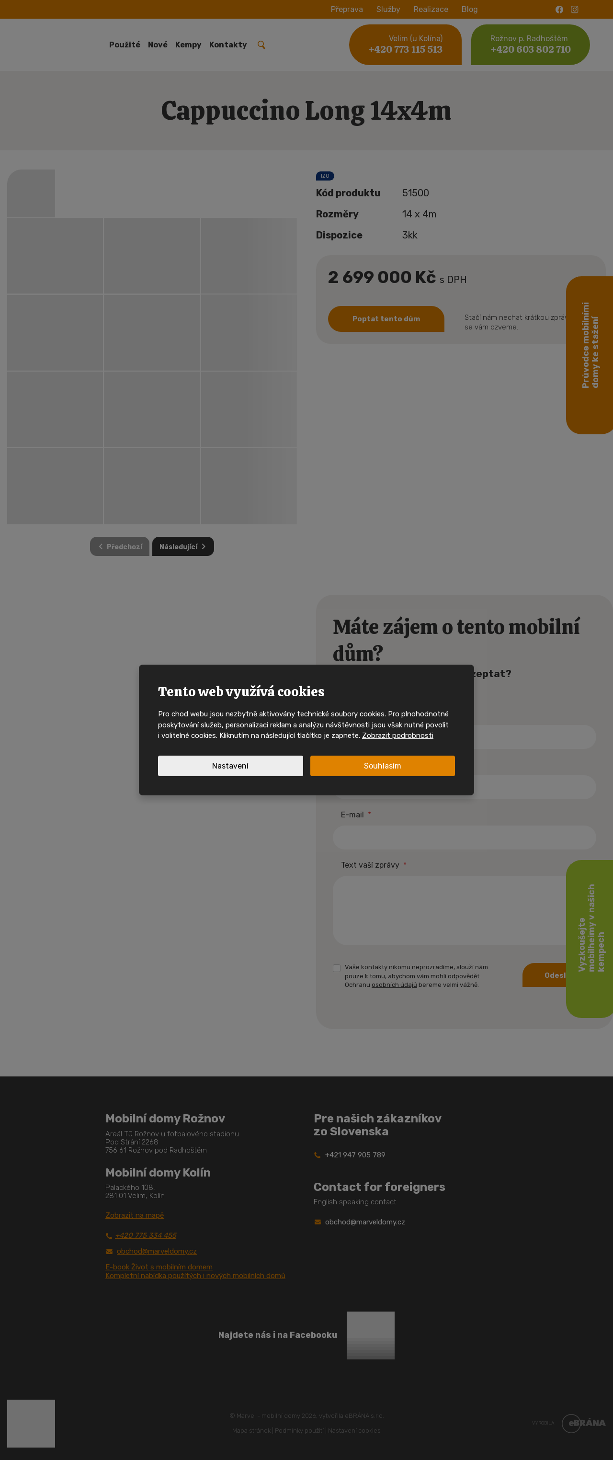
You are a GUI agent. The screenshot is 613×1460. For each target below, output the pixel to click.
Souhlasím (382, 765)
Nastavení (230, 765)
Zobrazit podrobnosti (397, 735)
